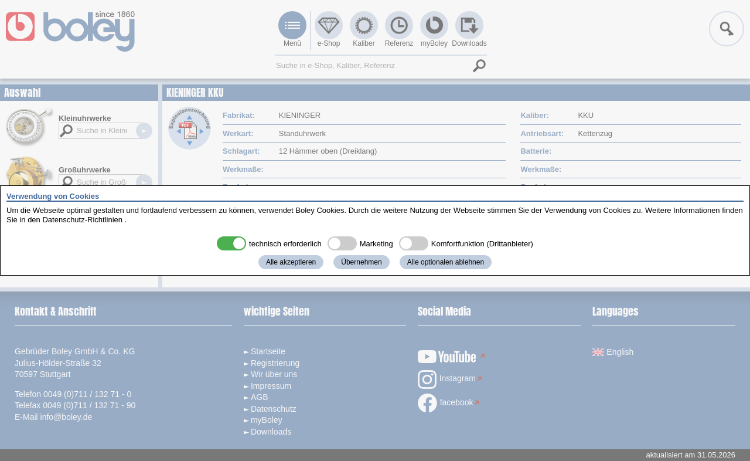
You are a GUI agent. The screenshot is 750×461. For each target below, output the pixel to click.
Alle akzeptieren (291, 262)
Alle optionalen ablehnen (445, 262)
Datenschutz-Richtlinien (82, 219)
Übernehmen (361, 262)
